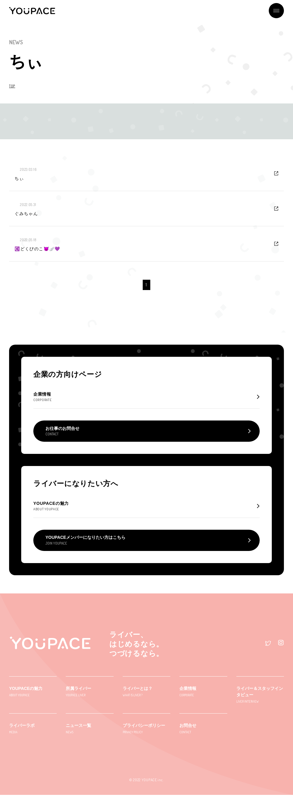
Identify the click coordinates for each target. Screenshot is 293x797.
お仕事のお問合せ (62, 432)
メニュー (276, 10)
